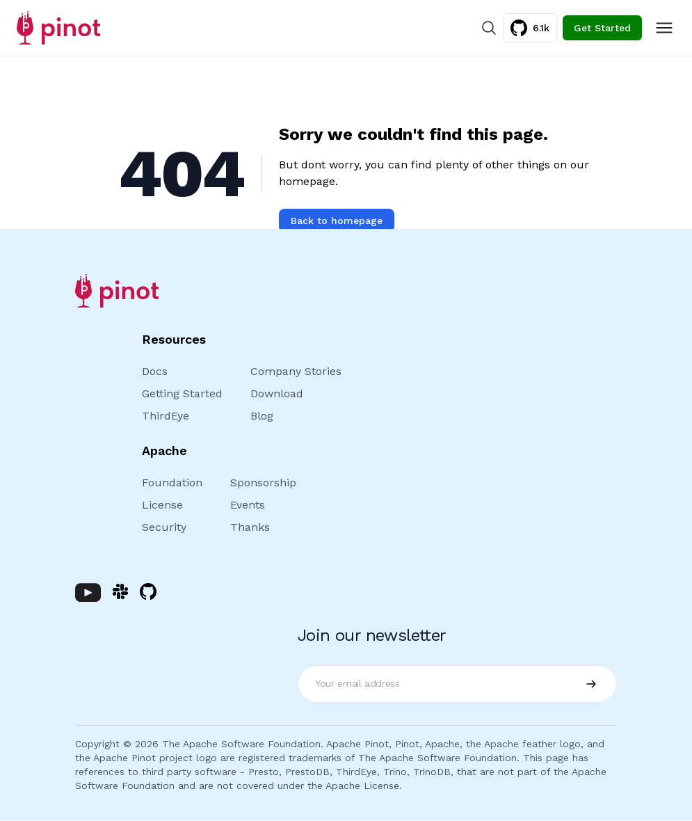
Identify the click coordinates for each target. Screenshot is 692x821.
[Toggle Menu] (664, 28)
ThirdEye (165, 415)
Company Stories (295, 371)
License (162, 504)
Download (276, 393)
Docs (155, 371)
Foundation (172, 482)
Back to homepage (337, 220)
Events (247, 504)
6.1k (529, 27)
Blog (261, 415)
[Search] (489, 27)
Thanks (250, 527)
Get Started (602, 27)
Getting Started (182, 393)
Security (164, 527)
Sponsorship (263, 482)
